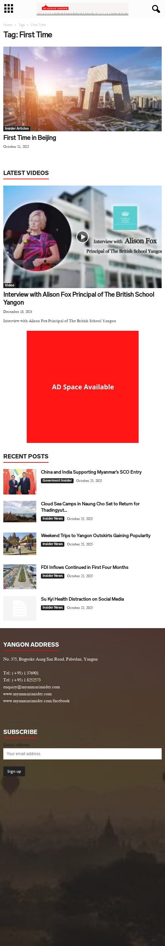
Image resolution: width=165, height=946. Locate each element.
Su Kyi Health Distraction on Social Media (82, 599)
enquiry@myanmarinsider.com (31, 686)
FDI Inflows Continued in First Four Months (84, 567)
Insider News (53, 519)
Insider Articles (17, 129)
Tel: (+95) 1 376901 (21, 672)
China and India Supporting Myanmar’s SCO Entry (91, 472)
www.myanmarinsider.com (27, 693)
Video (9, 285)
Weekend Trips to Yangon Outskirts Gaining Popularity (95, 535)
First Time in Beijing (29, 138)
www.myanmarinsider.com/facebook (36, 700)
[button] (155, 9)
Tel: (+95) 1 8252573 (22, 679)
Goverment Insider (57, 481)
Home (7, 24)
